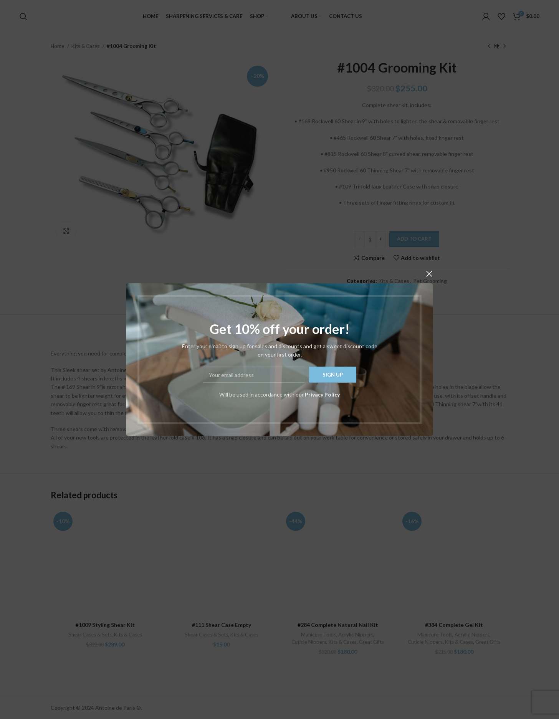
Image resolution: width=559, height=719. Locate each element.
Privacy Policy (322, 394)
